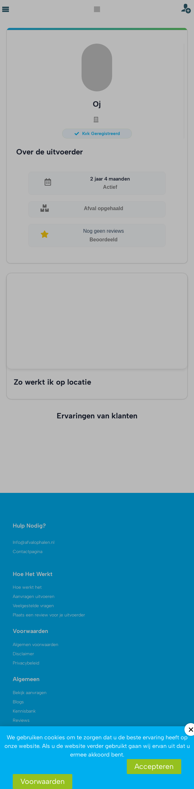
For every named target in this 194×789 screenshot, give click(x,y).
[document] (97, 394)
